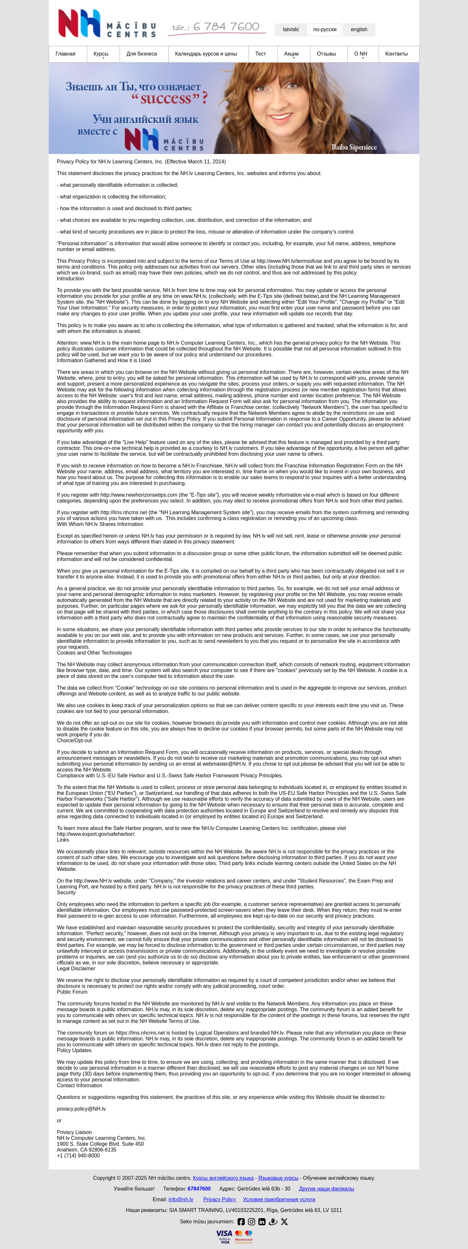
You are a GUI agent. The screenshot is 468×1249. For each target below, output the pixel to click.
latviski (291, 29)
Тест (260, 54)
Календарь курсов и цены (206, 54)
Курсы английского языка (223, 1178)
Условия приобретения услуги (279, 1199)
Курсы (101, 54)
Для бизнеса (141, 54)
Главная (65, 54)
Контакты (396, 54)
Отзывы (326, 54)
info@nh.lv (181, 1199)
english (359, 29)
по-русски (324, 29)
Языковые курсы (278, 1178)
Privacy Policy (220, 1199)
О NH (360, 54)
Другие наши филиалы (326, 1189)
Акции (291, 54)
